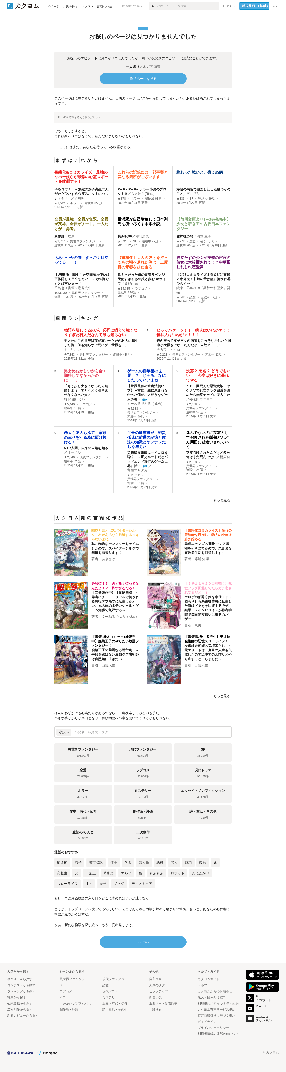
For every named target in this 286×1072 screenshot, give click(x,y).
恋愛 (192, 297)
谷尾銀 (80, 198)
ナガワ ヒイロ (168, 350)
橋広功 (225, 457)
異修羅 (59, 236)
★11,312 (133, 475)
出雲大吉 (108, 665)
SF (191, 198)
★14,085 (124, 288)
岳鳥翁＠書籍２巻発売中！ (74, 288)
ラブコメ (141, 288)
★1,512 (59, 203)
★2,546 (69, 457)
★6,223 (162, 354)
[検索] (153, 6)
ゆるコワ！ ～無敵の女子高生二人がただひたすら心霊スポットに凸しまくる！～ (81, 193)
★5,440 (69, 404)
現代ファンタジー (92, 457)
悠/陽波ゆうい (74, 399)
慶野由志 (131, 283)
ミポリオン (72, 350)
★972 (180, 241)
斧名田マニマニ (201, 399)
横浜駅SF (125, 236)
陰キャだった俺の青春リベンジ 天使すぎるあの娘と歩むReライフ (142, 279)
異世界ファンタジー (84, 241)
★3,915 (123, 241)
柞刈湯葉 (142, 236)
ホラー (74, 203)
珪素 (71, 236)
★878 (122, 198)
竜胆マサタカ (137, 470)
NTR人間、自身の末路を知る (86, 448)
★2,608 (191, 404)
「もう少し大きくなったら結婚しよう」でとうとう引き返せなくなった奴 (86, 390)
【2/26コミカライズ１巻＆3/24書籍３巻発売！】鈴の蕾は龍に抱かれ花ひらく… (203, 279)
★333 (180, 198)
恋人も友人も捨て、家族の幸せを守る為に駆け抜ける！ (85, 437)
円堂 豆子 (204, 236)
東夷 (198, 625)
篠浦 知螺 (202, 559)
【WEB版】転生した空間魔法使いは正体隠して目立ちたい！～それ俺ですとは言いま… (82, 279)
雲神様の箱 (184, 236)
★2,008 (191, 462)
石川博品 (193, 194)
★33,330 (60, 293)
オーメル (74, 452)
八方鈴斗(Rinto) (143, 194)
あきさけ (108, 559)
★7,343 (69, 354)
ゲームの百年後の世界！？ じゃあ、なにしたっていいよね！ (146, 375)
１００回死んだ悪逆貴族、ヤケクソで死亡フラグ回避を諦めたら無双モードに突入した (208, 390)
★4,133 (132, 408)
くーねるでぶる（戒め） (145, 404)
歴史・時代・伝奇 (202, 241)
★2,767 (59, 241)
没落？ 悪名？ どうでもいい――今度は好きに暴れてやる (208, 375)
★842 (180, 297)
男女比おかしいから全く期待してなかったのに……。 (85, 375)
